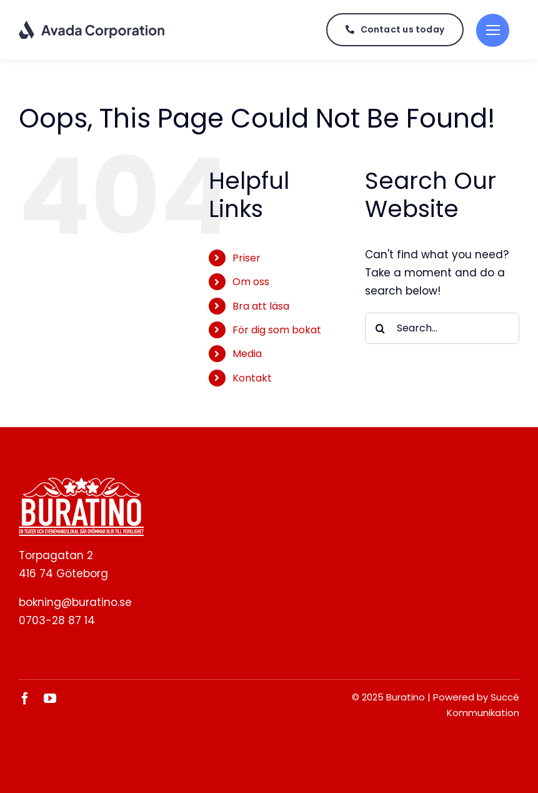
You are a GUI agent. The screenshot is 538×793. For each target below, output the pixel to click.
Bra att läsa (260, 306)
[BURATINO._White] (81, 482)
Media (247, 353)
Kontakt (252, 378)
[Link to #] (492, 30)
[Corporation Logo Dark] (92, 25)
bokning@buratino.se (75, 602)
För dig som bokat (276, 330)
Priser (246, 258)
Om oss (250, 282)
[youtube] (50, 698)
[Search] (380, 328)
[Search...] (442, 328)
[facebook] (25, 698)
